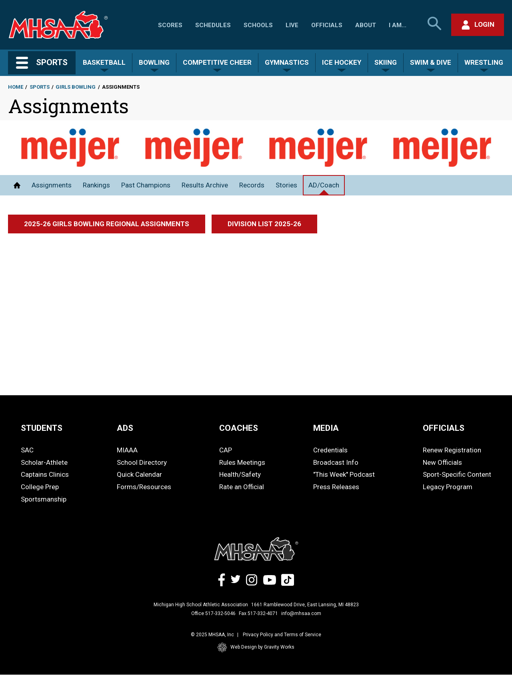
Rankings (96, 185)
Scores (170, 25)
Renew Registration (452, 450)
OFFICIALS (443, 428)
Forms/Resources (144, 487)
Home (15, 87)
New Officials (442, 462)
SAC (27, 450)
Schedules (213, 25)
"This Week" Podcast (344, 474)
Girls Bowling (76, 87)
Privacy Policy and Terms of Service (282, 634)
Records (251, 185)
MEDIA (326, 428)
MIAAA (127, 450)
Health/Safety (240, 474)
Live (292, 25)
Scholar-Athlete (44, 462)
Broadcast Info (335, 462)
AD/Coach (323, 185)
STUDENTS (41, 428)
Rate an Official (241, 487)
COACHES (238, 428)
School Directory (142, 462)
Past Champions (145, 185)
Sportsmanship (43, 499)
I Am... (397, 25)
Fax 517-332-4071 (258, 613)
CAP (225, 450)
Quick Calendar (139, 474)
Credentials (330, 450)
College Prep (40, 487)
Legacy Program (447, 487)
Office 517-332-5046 (213, 613)
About (365, 25)
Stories (286, 185)
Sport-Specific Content (457, 474)
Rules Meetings (242, 462)
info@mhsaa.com (301, 613)
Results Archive (205, 185)
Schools (258, 25)
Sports (40, 87)
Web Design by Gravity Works (256, 647)
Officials (326, 25)
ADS (125, 428)
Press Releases (336, 487)
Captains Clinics (45, 474)
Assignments (52, 185)
